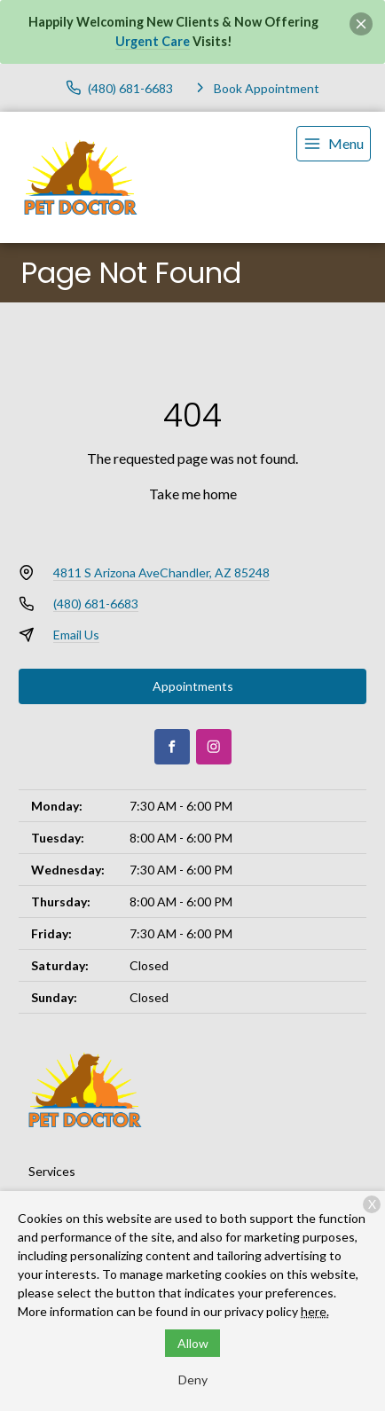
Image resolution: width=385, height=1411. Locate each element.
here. (315, 1311)
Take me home (193, 493)
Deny (193, 1379)
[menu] (333, 143)
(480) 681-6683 (95, 603)
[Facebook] (172, 746)
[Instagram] (214, 746)
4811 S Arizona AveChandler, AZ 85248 (161, 572)
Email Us (76, 634)
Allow (192, 1343)
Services (51, 1171)
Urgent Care (152, 41)
